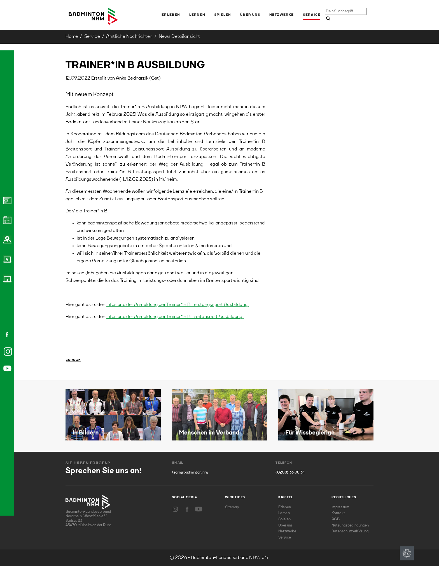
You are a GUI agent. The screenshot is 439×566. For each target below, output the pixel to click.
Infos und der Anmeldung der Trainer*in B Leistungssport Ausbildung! (177, 304)
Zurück (73, 360)
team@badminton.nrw (190, 472)
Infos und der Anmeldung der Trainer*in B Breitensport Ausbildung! (175, 316)
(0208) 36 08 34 (290, 472)
